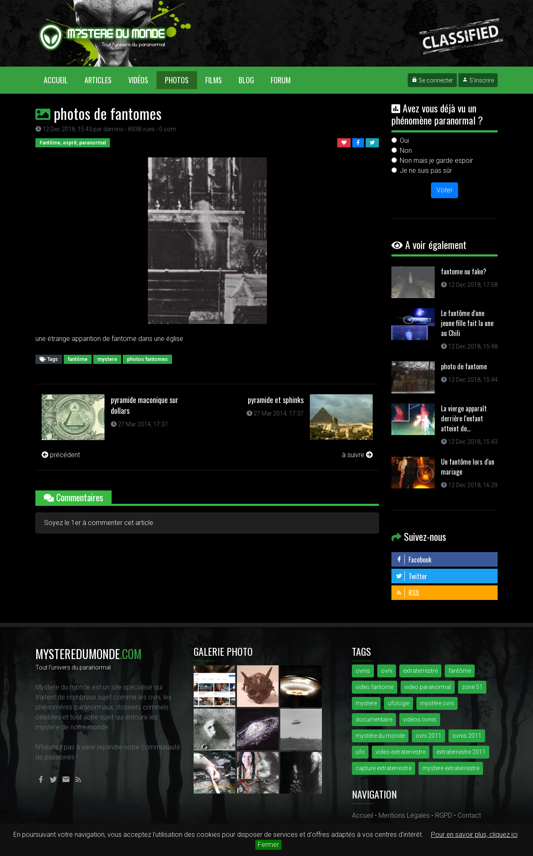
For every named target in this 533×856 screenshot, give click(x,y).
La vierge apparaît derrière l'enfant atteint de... (464, 418)
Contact (469, 815)
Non (406, 150)
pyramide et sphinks (276, 399)
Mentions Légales (404, 815)
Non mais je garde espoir (436, 160)
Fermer (268, 845)
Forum (281, 80)
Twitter (411, 576)
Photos (177, 80)
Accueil (60, 79)
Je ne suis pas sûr (426, 170)
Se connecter (432, 80)
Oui (404, 140)
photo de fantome (464, 366)
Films (213, 80)
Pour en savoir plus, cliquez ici (474, 835)
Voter (444, 190)
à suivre (357, 455)
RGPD (443, 815)
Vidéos (138, 80)
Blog (246, 80)
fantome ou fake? (463, 271)
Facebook (413, 560)
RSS (407, 593)
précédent (61, 455)
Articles (98, 80)
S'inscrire (478, 80)
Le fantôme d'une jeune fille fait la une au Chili (467, 323)
